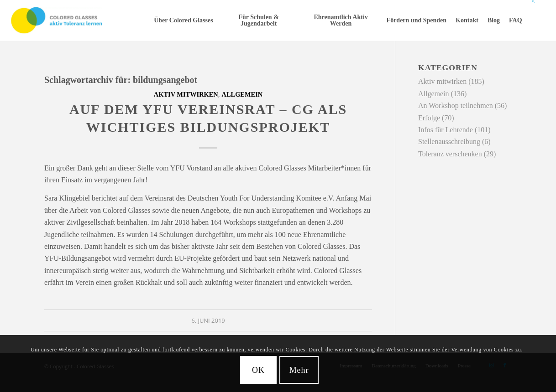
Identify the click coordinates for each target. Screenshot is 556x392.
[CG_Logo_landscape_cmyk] (56, 20)
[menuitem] (183, 20)
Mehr (299, 370)
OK (258, 370)
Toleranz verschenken (450, 154)
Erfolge (429, 118)
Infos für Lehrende (445, 130)
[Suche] (534, 20)
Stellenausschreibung (449, 141)
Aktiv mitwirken (186, 94)
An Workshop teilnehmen (455, 105)
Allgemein (242, 94)
